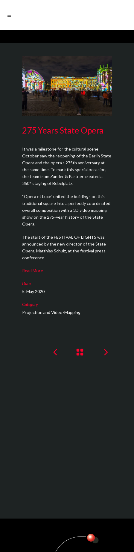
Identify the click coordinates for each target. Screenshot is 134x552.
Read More (32, 270)
